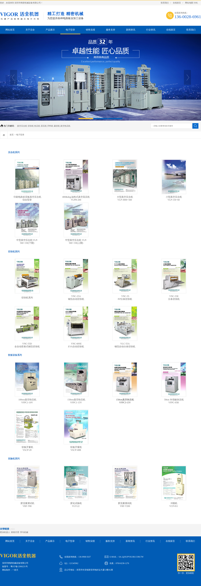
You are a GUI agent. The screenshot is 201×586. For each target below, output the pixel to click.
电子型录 (20, 135)
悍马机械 (24, 532)
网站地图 (189, 3)
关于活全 (30, 541)
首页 (12, 135)
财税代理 (15, 532)
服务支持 (110, 541)
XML (196, 3)
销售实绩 (90, 541)
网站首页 (10, 541)
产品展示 (50, 541)
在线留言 (177, 3)
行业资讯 (150, 541)
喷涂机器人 (5, 532)
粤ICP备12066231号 (19, 566)
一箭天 (15, 570)
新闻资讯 (130, 541)
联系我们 (165, 3)
